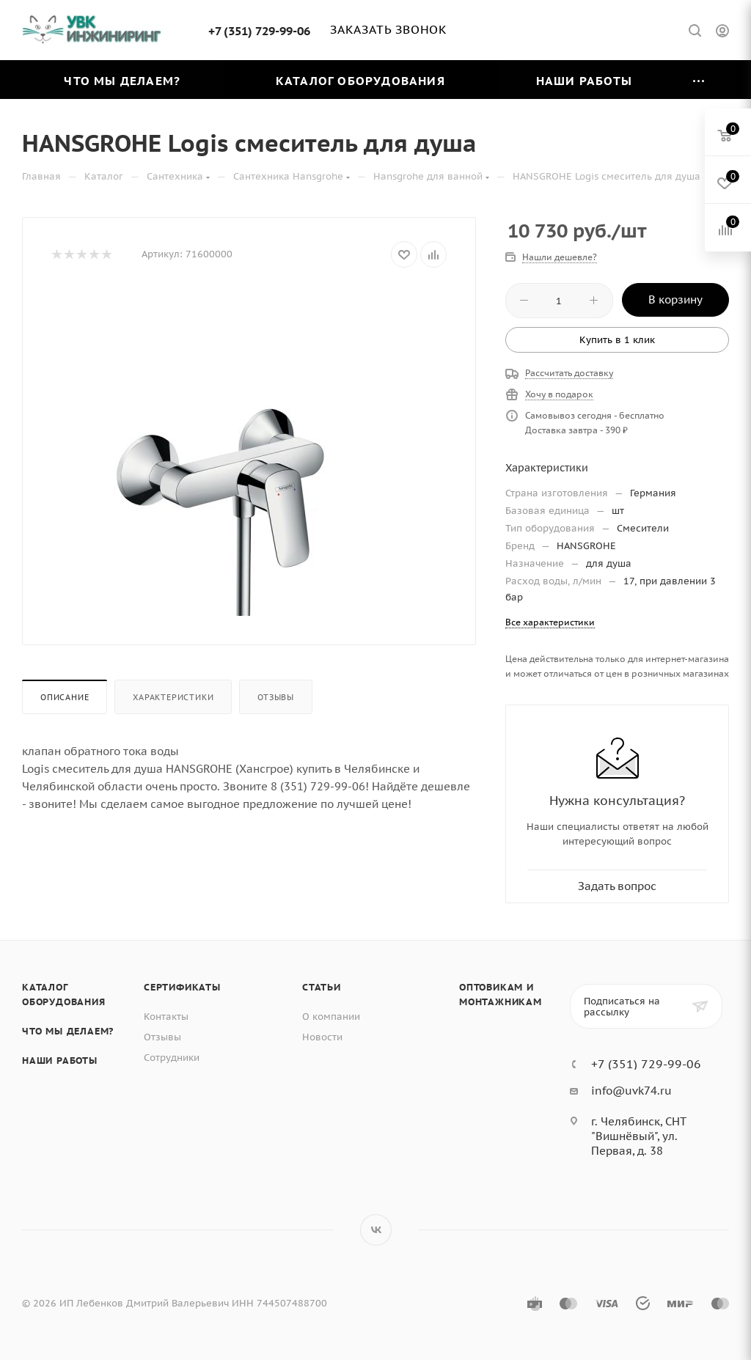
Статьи (321, 987)
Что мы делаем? (68, 1031)
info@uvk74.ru (631, 1091)
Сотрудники (171, 1057)
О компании (331, 1016)
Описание (64, 697)
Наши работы (60, 1060)
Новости (322, 1037)
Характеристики (173, 697)
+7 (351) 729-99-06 (259, 30)
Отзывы (275, 697)
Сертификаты (182, 987)
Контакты (166, 1016)
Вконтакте (376, 1230)
